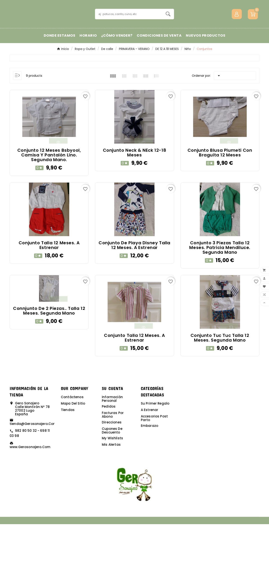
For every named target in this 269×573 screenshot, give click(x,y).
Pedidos (109, 455)
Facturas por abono (113, 463)
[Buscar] (128, 38)
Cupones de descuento (112, 479)
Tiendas (68, 458)
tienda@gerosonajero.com (33, 472)
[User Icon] (237, 38)
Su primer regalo (155, 452)
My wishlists (112, 487)
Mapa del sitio (73, 452)
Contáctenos (72, 446)
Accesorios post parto (154, 467)
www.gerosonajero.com (30, 496)
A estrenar (149, 458)
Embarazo (149, 474)
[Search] (168, 38)
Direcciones (112, 471)
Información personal (112, 447)
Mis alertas (111, 493)
